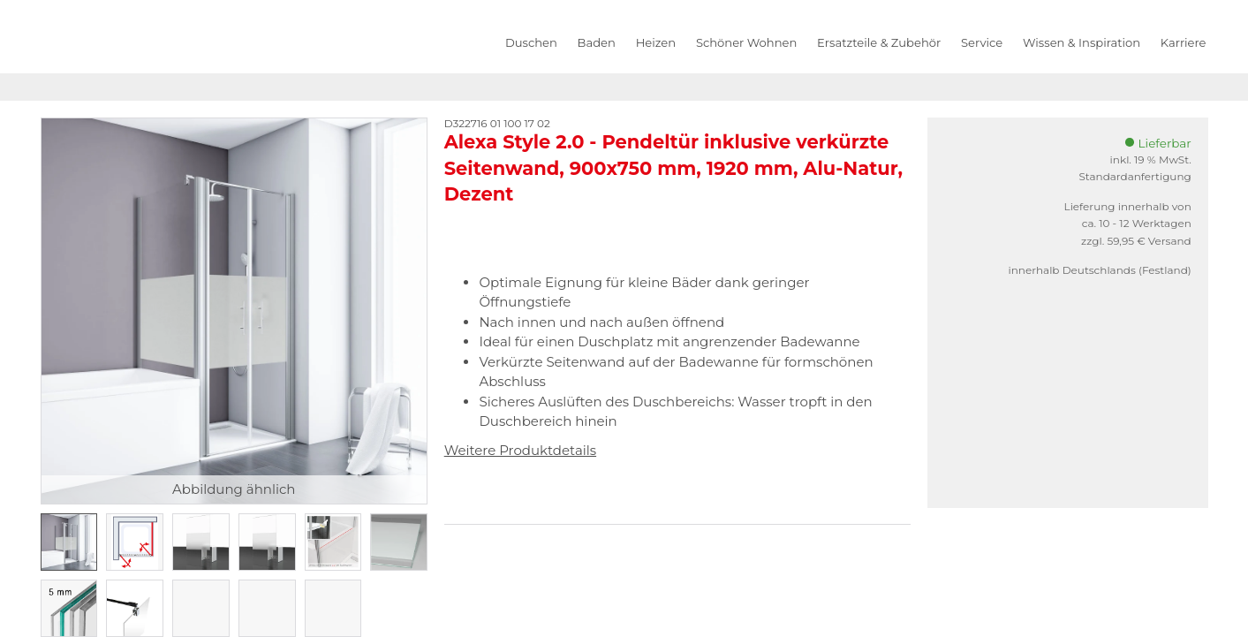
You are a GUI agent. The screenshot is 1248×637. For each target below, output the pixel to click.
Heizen (656, 42)
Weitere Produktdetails (520, 450)
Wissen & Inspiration (1081, 42)
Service (981, 42)
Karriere (1183, 42)
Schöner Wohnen (746, 42)
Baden (597, 42)
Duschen (531, 42)
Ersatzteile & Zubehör (879, 42)
